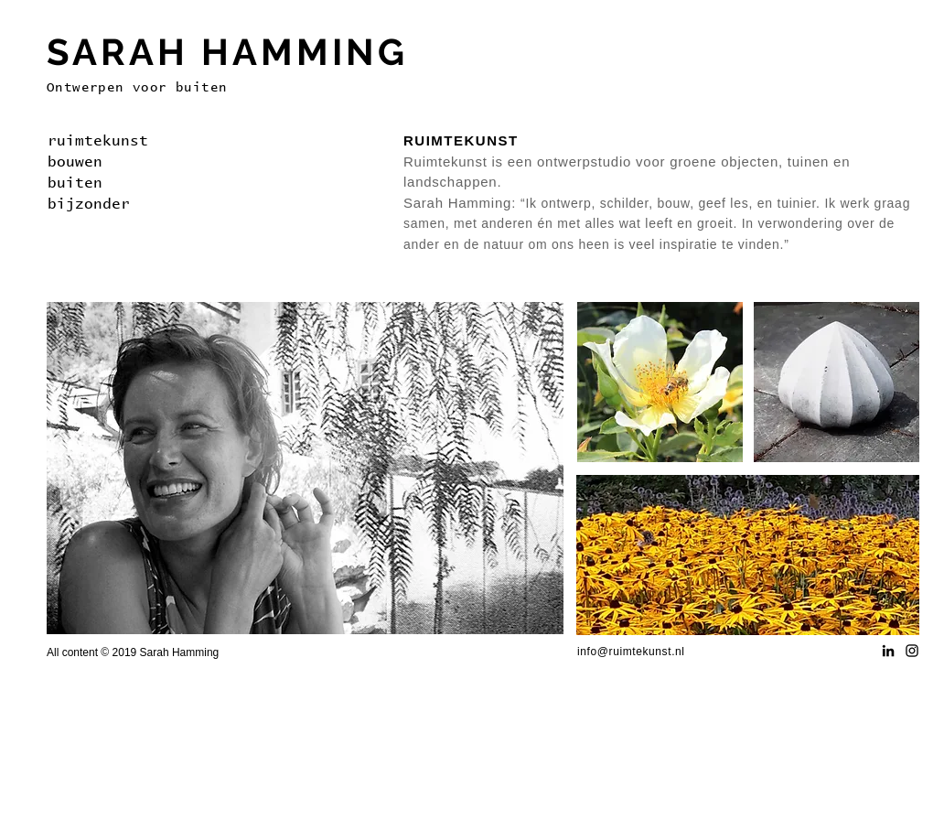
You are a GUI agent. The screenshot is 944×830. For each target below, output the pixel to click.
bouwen (75, 162)
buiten (75, 183)
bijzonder (89, 204)
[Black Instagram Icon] (912, 650)
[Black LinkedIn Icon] (888, 650)
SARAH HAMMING (227, 51)
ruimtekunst (98, 141)
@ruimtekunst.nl (641, 651)
